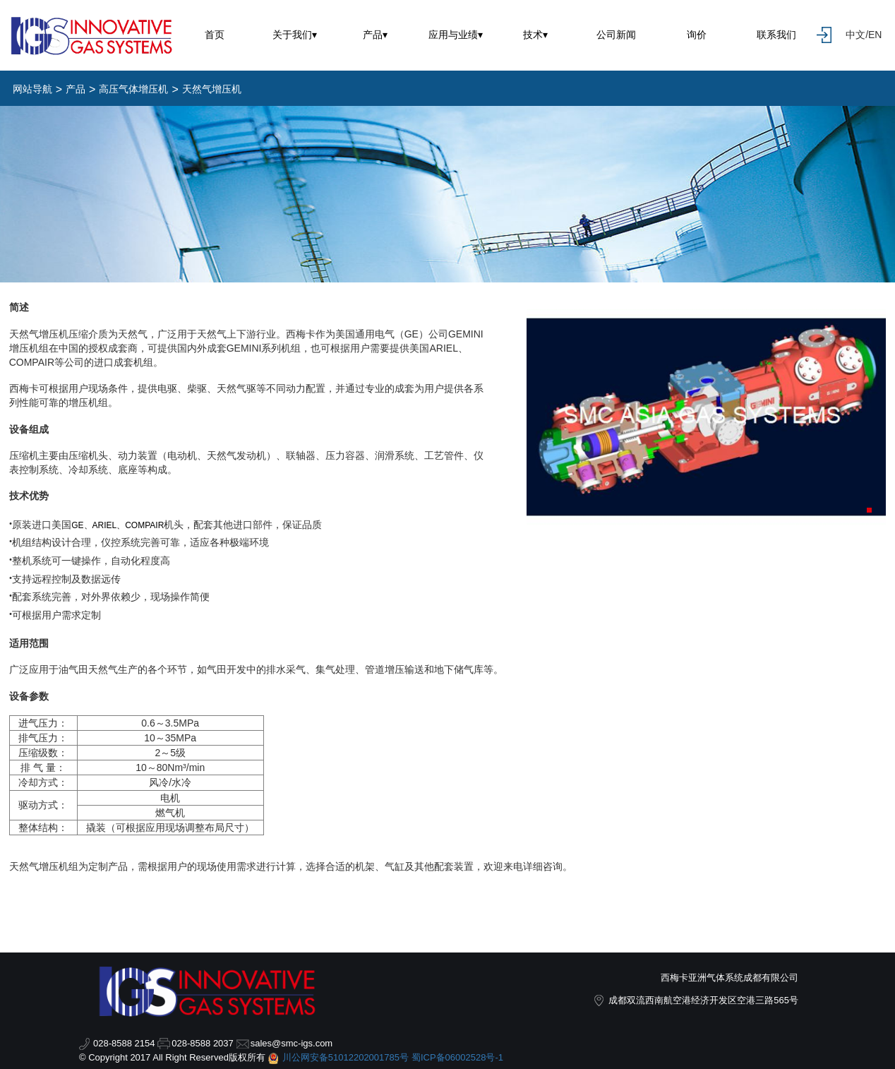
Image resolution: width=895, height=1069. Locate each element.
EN (875, 34)
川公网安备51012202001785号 (345, 1057)
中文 (855, 34)
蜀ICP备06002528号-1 (457, 1057)
